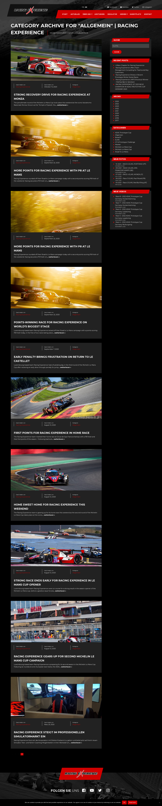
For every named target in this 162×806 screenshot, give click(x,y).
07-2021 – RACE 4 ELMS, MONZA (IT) (129, 174)
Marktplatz (135, 14)
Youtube (124, 7)
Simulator (112, 14)
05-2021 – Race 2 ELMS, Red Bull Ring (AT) (131, 183)
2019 (117, 116)
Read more (132, 802)
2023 (117, 106)
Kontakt (148, 14)
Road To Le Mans (121, 152)
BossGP (118, 137)
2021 (117, 111)
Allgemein (76, 87)
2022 (117, 109)
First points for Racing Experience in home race (51, 432)
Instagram (147, 7)
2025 (117, 101)
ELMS (117, 140)
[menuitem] (65, 14)
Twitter (135, 7)
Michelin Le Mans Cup (123, 147)
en (83, 7)
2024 (117, 104)
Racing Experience (23, 87)
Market (118, 144)
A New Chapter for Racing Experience (130, 65)
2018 (117, 118)
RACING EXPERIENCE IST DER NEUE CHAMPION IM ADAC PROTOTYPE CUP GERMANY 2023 (130, 86)
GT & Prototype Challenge (125, 142)
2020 (117, 113)
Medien (123, 14)
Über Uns (87, 14)
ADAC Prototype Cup (123, 133)
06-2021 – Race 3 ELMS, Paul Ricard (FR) (130, 178)
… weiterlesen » (61, 105)
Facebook (112, 7)
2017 (117, 120)
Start (65, 14)
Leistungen (99, 14)
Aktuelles (75, 14)
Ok (124, 802)
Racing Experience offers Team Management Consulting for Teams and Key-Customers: (132, 70)
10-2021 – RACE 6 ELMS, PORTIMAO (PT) (131, 164)
